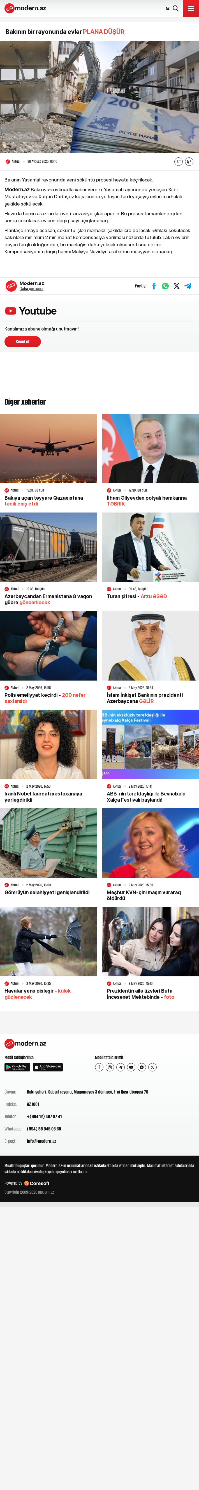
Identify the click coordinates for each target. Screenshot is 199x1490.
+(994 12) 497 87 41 (44, 1116)
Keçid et (23, 341)
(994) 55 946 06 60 (44, 1128)
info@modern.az (41, 1141)
